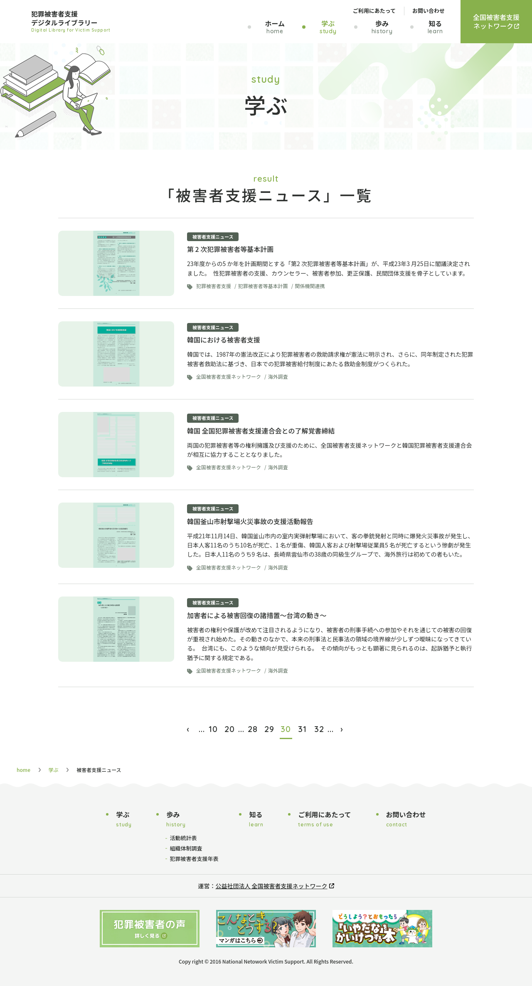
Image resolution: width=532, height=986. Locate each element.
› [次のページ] (341, 729)
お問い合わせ (428, 11)
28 (253, 729)
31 (302, 729)
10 (213, 729)
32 (319, 729)
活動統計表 (183, 838)
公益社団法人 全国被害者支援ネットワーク (271, 886)
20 (229, 729)
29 (269, 729)
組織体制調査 (186, 848)
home (23, 769)
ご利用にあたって (374, 11)
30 (286, 729)
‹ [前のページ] (188, 729)
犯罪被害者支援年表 (194, 859)
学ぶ (54, 769)
